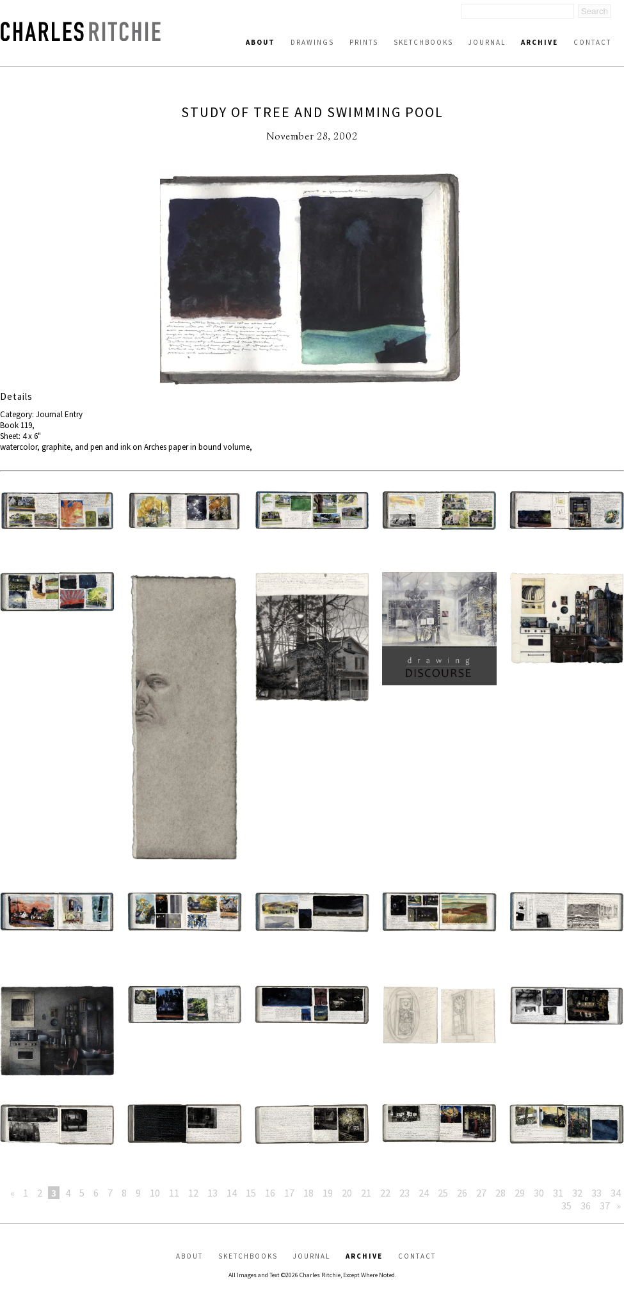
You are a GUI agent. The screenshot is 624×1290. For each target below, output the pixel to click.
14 (232, 1192)
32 (577, 1192)
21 (366, 1192)
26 (462, 1192)
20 (347, 1192)
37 (605, 1205)
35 (566, 1205)
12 (193, 1192)
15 (251, 1192)
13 (212, 1192)
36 (585, 1205)
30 (539, 1192)
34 (616, 1192)
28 (500, 1192)
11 (174, 1192)
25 (443, 1192)
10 (155, 1192)
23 (404, 1192)
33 (596, 1192)
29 (520, 1192)
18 (308, 1192)
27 (481, 1192)
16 (270, 1192)
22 (385, 1192)
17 (289, 1192)
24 (424, 1192)
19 (328, 1192)
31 (558, 1192)
